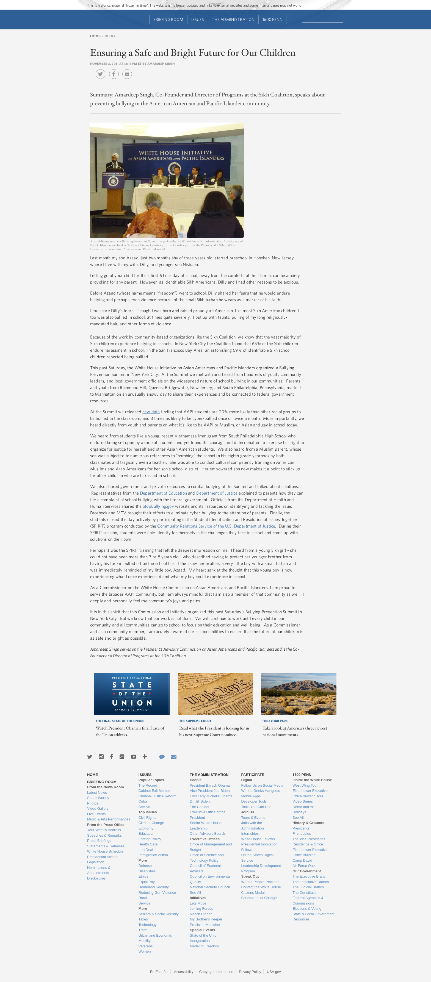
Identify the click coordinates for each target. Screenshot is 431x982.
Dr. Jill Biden (200, 801)
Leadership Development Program (261, 868)
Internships (250, 833)
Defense (145, 866)
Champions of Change (259, 898)
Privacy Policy (250, 972)
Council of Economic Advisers (206, 868)
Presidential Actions (102, 857)
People (196, 780)
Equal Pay (147, 882)
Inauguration (200, 941)
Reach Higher (201, 914)
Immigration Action (153, 855)
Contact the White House (261, 887)
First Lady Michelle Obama (211, 796)
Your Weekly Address (104, 830)
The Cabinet (199, 807)
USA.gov (274, 972)
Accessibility (184, 972)
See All (144, 807)
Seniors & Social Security (159, 914)
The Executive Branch (309, 876)
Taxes (143, 919)
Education (146, 833)
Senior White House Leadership (206, 825)
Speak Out (250, 876)
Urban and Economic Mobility (155, 938)
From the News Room (105, 787)
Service (144, 903)
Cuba (143, 801)
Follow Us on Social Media (262, 785)
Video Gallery (98, 808)
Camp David (302, 860)
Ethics (143, 876)
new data (151, 411)
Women (145, 951)
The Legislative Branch (310, 882)
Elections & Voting (306, 908)
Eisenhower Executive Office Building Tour (310, 793)
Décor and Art (303, 807)
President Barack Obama (210, 785)
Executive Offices (205, 839)
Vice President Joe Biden (210, 791)
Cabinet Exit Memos (154, 791)
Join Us (247, 812)
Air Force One (303, 866)
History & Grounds (308, 823)
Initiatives (198, 898)
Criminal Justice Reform (157, 796)
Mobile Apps (251, 796)
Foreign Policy (150, 839)
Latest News (97, 792)
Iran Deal (146, 850)
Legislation (95, 862)
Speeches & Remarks (104, 835)
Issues (197, 19)
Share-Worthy (98, 798)
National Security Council (210, 887)
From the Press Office (105, 825)
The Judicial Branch (308, 887)
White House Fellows (258, 839)
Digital (246, 780)
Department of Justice (216, 492)
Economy (146, 828)
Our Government (306, 871)
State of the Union (204, 935)
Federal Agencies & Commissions (308, 900)
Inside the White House (312, 780)
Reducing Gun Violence (157, 893)
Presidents (300, 828)
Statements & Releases (106, 846)
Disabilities (147, 871)
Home (95, 36)
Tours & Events (253, 817)
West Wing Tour (304, 785)
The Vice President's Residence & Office (308, 842)
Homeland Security (154, 887)
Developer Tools (254, 801)
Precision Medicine (205, 925)
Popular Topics (151, 780)
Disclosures (96, 878)
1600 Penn (273, 19)
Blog (110, 36)
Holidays (299, 812)
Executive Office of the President (208, 815)
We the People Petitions (260, 882)
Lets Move (198, 903)
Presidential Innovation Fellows (259, 847)
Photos (92, 803)
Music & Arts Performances (108, 819)
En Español (159, 972)
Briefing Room (168, 19)
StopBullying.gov (158, 506)
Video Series (302, 801)
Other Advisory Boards (208, 833)
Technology (148, 925)
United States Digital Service (257, 857)
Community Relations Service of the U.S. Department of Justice (216, 525)
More (143, 860)
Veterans (146, 946)
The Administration (233, 19)
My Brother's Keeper (206, 919)
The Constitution (305, 893)
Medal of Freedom (204, 946)
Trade (143, 930)
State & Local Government (313, 914)
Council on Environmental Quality (210, 879)
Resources (301, 919)
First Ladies (301, 833)
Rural (143, 898)
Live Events (96, 814)
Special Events (202, 930)
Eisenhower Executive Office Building (310, 852)
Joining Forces (201, 908)
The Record (148, 785)
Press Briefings (99, 841)
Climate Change (151, 823)
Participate (252, 775)
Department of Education (163, 492)
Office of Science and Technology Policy (207, 857)
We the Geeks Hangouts (260, 791)
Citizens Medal (252, 893)
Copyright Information (216, 972)
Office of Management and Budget (211, 847)
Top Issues (148, 812)
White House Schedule (105, 851)
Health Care (148, 844)
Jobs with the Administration (252, 825)
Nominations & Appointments (98, 870)
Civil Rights (147, 817)
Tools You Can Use (256, 807)
